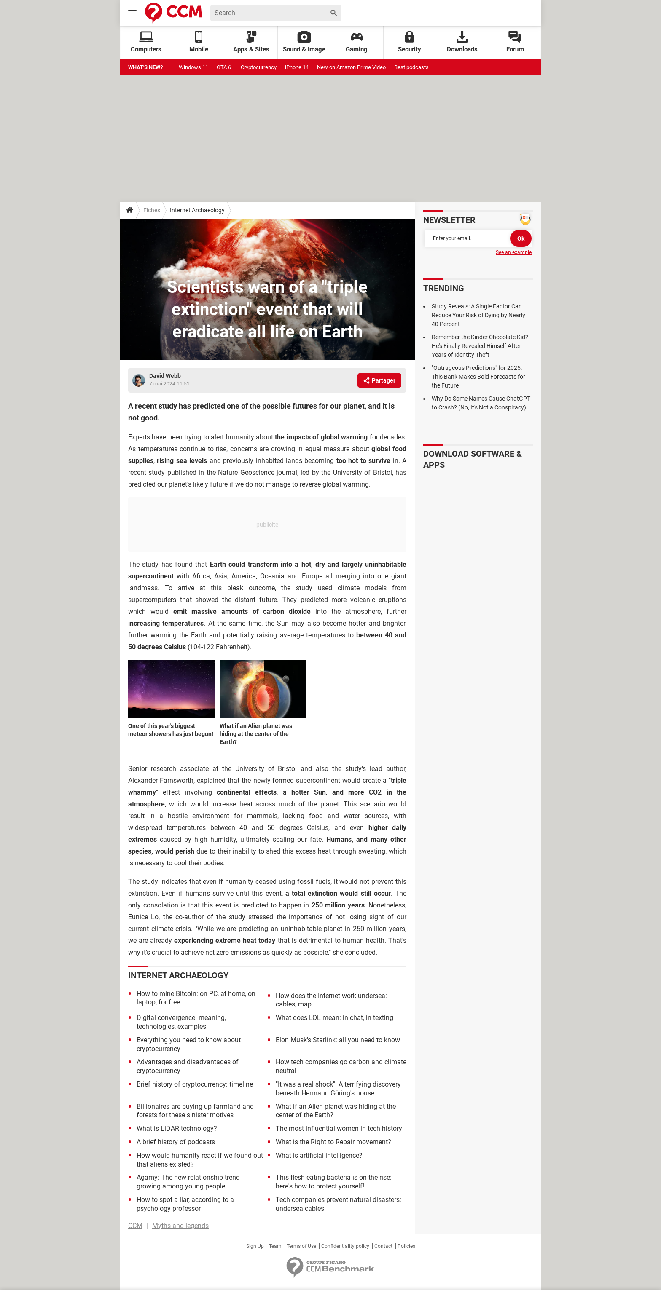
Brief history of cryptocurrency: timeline (195, 1084)
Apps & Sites (251, 42)
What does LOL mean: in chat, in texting (334, 1018)
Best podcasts (411, 67)
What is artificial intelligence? (319, 1155)
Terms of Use (301, 1246)
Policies (406, 1246)
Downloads (462, 42)
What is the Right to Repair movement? (333, 1142)
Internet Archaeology (197, 210)
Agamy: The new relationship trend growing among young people (188, 1181)
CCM (135, 1226)
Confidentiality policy (345, 1246)
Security (409, 42)
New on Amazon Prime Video (351, 67)
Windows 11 (193, 67)
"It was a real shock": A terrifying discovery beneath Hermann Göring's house (338, 1088)
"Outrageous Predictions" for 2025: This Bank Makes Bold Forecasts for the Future (478, 376)
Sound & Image (304, 42)
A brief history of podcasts (176, 1142)
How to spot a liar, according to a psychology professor (185, 1204)
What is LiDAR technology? (177, 1128)
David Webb (165, 375)
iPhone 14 (297, 67)
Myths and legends (180, 1226)
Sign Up (255, 1246)
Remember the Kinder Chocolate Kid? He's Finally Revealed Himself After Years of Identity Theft (480, 346)
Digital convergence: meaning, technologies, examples (181, 1022)
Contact (383, 1246)
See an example (514, 252)
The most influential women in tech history (339, 1128)
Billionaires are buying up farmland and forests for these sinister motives (195, 1111)
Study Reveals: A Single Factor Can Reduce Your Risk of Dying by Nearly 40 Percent (478, 315)
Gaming (357, 42)
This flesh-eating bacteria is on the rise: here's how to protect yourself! (334, 1181)
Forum (515, 42)
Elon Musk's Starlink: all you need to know (338, 1040)
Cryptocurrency (259, 67)
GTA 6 (224, 67)
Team (275, 1246)
